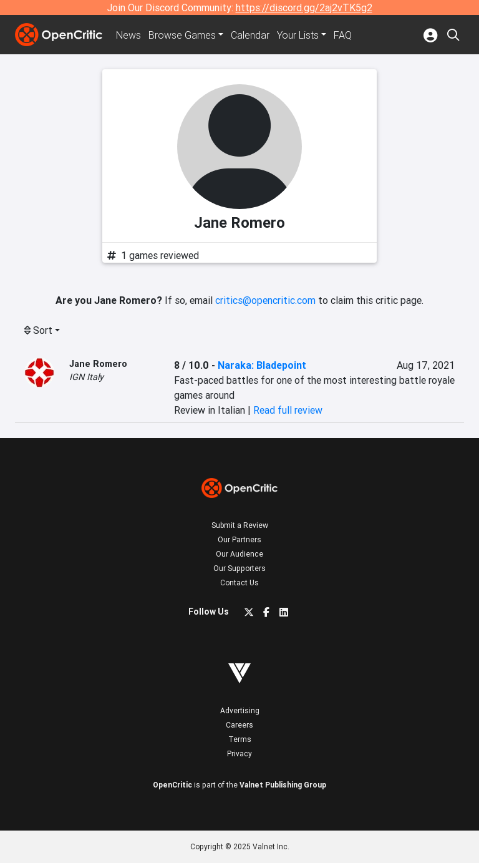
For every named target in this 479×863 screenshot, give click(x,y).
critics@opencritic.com (265, 300)
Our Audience (239, 553)
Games (182, 35)
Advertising (239, 710)
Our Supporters (239, 568)
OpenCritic (172, 784)
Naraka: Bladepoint (262, 365)
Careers (239, 724)
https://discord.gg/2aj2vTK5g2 (304, 7)
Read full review (287, 410)
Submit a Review (239, 525)
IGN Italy (86, 377)
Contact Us (239, 582)
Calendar (250, 35)
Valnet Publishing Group (283, 784)
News (128, 35)
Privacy (239, 753)
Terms (239, 739)
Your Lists (298, 35)
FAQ (343, 35)
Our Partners (239, 539)
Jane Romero (98, 363)
